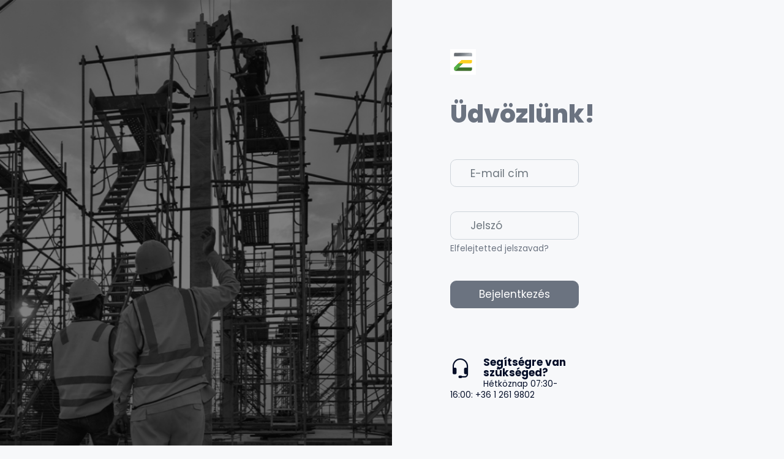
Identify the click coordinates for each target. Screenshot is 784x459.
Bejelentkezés (514, 294)
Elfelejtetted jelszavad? (499, 248)
